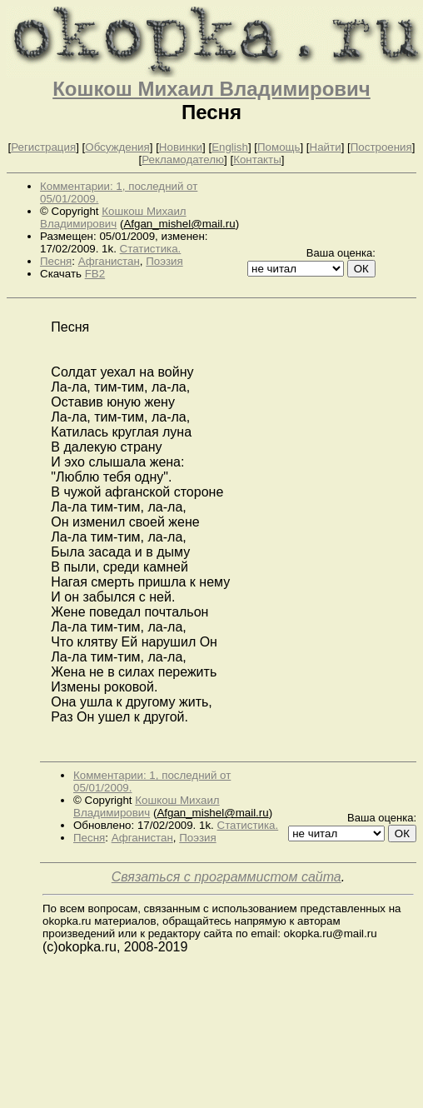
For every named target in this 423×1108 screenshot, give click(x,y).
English (230, 147)
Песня (56, 261)
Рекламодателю (183, 159)
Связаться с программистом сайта (226, 877)
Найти (325, 147)
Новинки (180, 147)
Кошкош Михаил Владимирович (211, 88)
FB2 (95, 273)
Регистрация (43, 147)
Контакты (257, 159)
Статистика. (151, 248)
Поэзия (164, 261)
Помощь (278, 147)
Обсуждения (117, 147)
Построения (381, 147)
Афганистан (109, 261)
